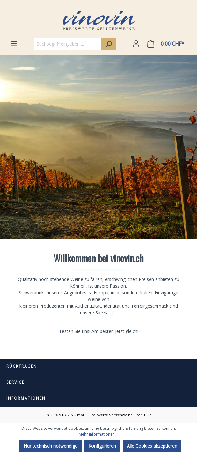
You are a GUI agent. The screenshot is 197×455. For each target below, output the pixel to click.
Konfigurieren (102, 446)
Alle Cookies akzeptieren (152, 446)
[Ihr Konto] (136, 44)
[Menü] (13, 44)
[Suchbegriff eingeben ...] (68, 44)
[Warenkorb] (167, 44)
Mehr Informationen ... (99, 434)
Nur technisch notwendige (50, 446)
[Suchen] (108, 44)
